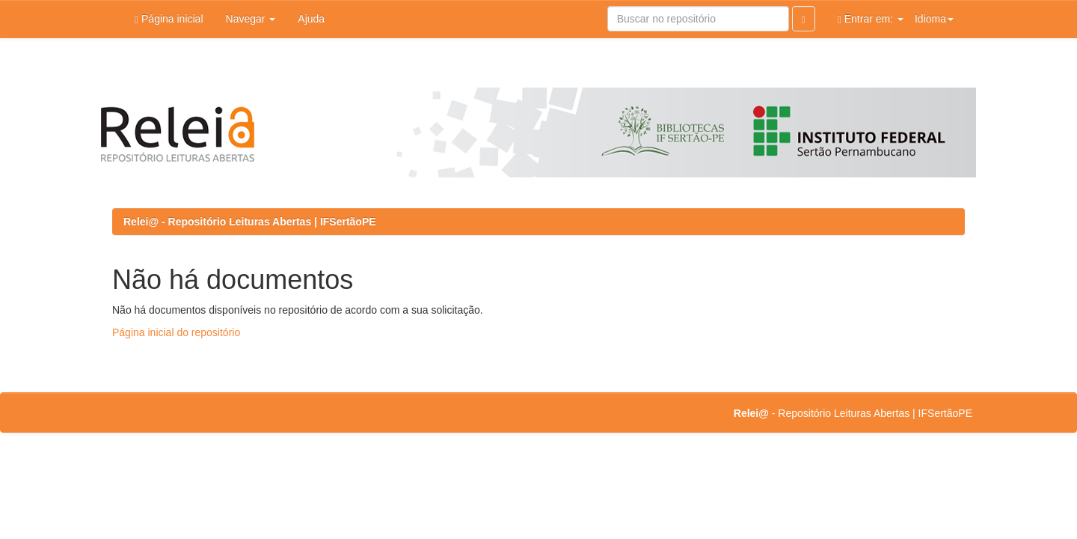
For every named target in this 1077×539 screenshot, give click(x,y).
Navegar (251, 19)
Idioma (934, 19)
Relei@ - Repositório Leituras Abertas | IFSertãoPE (249, 222)
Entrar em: (870, 19)
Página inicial (169, 19)
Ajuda (311, 19)
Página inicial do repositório (176, 332)
